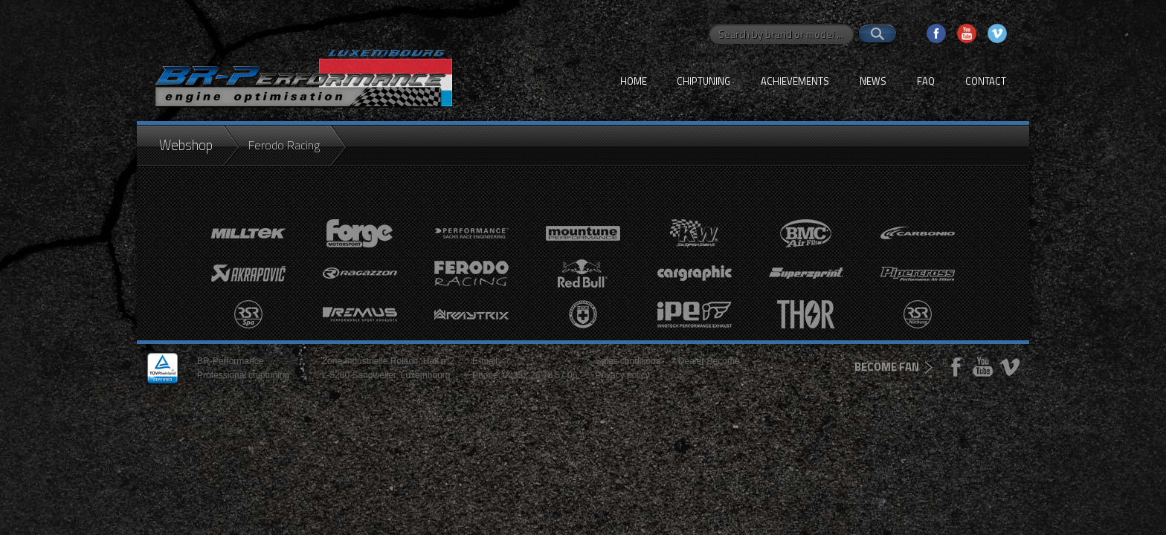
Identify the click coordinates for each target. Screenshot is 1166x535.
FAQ (926, 81)
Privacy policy (622, 375)
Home (633, 81)
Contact (985, 81)
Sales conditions (627, 361)
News (873, 81)
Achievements (795, 81)
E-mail (484, 361)
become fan (886, 366)
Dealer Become (709, 361)
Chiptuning (703, 81)
